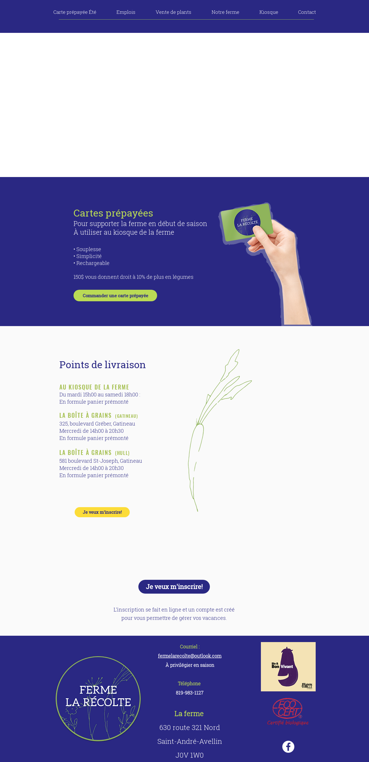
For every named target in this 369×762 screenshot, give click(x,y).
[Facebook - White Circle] (288, 747)
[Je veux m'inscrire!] (102, 512)
